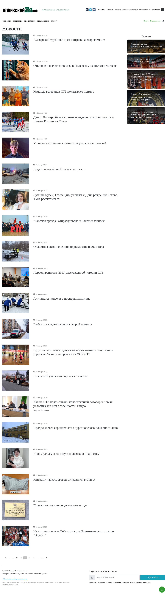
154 (42, 558)
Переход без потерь (78, 403)
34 (33, 558)
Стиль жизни (43, 21)
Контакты (156, 10)
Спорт (54, 21)
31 (21, 558)
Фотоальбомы (144, 10)
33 (29, 558)
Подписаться (155, 21)
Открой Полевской (130, 10)
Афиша (118, 10)
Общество (18, 21)
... (12, 558)
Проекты (101, 10)
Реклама (110, 10)
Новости (7, 21)
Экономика (29, 21)
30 (17, 558)
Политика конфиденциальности (14, 579)
